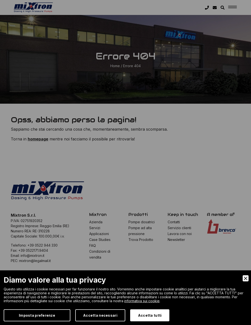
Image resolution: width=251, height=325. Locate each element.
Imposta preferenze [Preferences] (37, 315)
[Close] (246, 278)
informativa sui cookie (142, 301)
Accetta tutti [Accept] (150, 315)
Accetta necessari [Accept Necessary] (100, 315)
